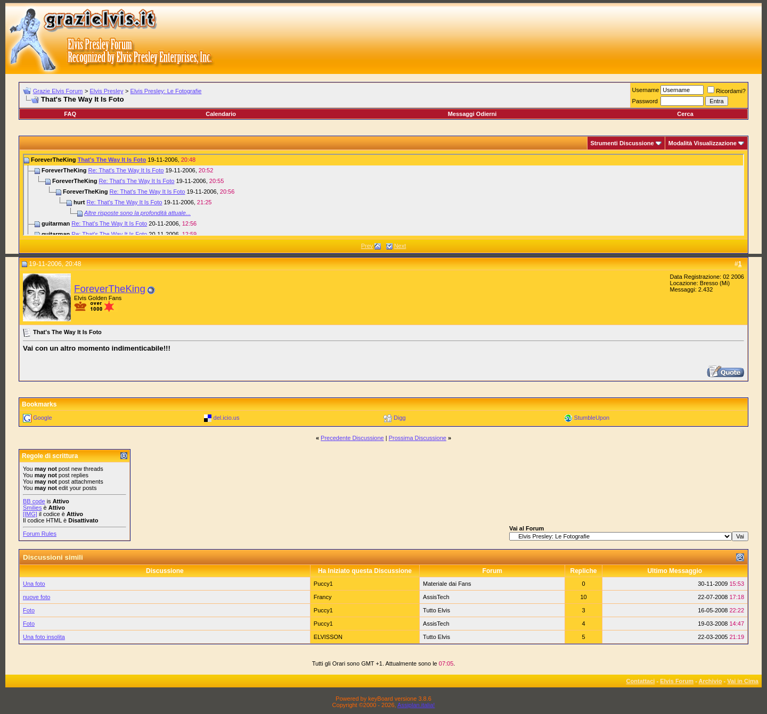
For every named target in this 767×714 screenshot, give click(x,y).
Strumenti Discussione (622, 143)
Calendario (221, 114)
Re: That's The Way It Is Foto (126, 170)
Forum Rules (39, 533)
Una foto (34, 583)
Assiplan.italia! (416, 705)
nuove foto (36, 597)
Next (400, 246)
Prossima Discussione (417, 438)
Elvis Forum (676, 681)
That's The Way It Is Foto (111, 159)
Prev (367, 246)
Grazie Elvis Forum (58, 91)
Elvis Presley (106, 91)
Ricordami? (726, 91)
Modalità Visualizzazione (702, 143)
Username (645, 90)
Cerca (685, 114)
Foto (29, 610)
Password (645, 101)
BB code (34, 501)
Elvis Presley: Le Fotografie (166, 91)
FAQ (70, 114)
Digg (400, 417)
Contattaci (640, 681)
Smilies (32, 507)
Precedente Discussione (352, 438)
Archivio (710, 681)
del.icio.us (227, 417)
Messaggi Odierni (472, 114)
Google (42, 417)
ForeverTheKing (109, 288)
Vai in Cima (742, 681)
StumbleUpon (592, 417)
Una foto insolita (44, 637)
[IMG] (30, 514)
